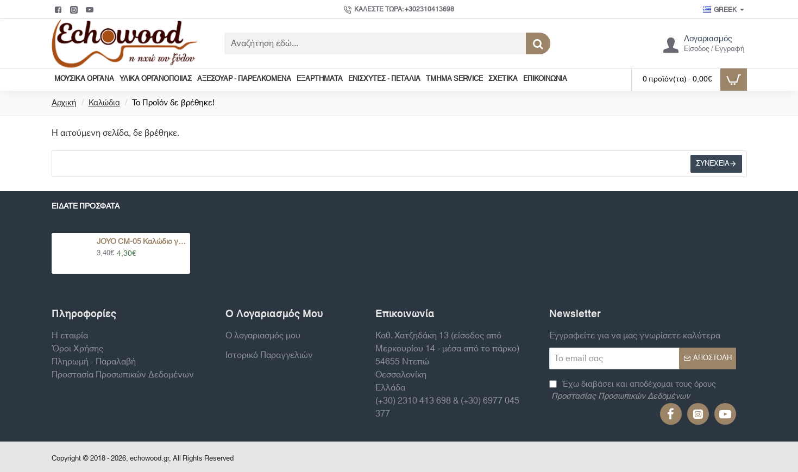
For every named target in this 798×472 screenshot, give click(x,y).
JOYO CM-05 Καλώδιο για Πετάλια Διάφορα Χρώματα (142, 242)
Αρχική (64, 103)
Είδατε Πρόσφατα (86, 207)
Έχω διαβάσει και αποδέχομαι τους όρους (632, 391)
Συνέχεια (711, 165)
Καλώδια (104, 103)
